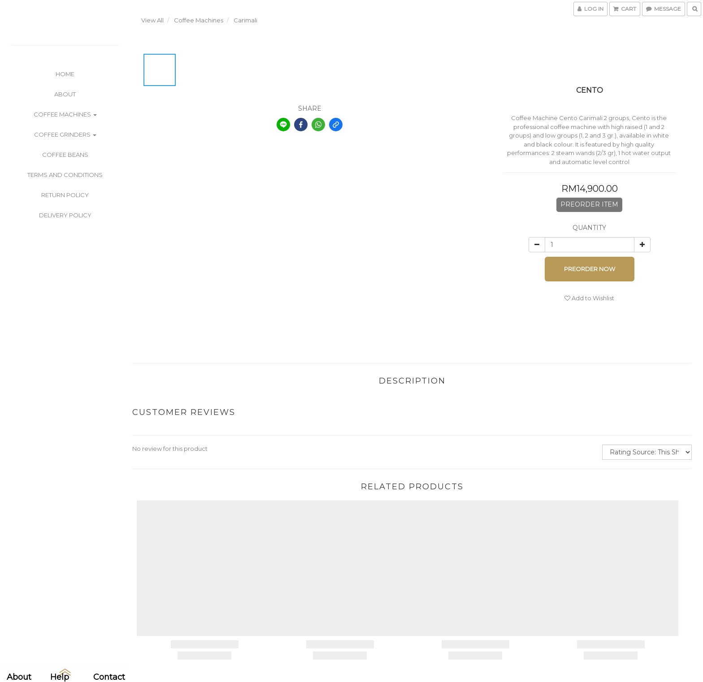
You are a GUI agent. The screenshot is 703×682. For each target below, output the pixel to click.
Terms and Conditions (65, 174)
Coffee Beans (65, 154)
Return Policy (65, 195)
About (65, 94)
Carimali (245, 20)
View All (152, 20)
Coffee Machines (65, 114)
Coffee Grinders (65, 134)
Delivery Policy (65, 215)
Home (65, 74)
